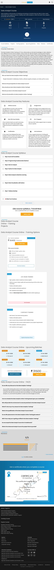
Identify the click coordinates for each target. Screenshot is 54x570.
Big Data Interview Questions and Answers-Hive (12, 553)
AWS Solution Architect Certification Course (11, 526)
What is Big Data (31, 540)
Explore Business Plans (27, 337)
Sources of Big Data (31, 544)
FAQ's (38, 43)
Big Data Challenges (32, 546)
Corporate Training (6, 544)
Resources (4, 540)
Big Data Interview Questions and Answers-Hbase (13, 555)
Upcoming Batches (31, 43)
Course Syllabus (5, 43)
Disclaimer (47, 564)
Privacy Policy (15, 564)
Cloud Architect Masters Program (8, 512)
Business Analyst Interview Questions (10, 551)
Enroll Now (27, 214)
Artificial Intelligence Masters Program (9, 513)
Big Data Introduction (32, 539)
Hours (10, 28)
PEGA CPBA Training (5, 532)
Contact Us (40, 564)
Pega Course (4, 530)
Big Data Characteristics (33, 542)
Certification (50, 43)
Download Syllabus (21, 265)
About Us (4, 539)
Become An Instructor (6, 542)
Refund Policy (23, 564)
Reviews (43, 43)
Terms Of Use (7, 564)
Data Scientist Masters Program (8, 510)
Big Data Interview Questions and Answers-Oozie (13, 560)
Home (1, 7)
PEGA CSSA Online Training (7, 533)
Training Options (20, 43)
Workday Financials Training (7, 524)
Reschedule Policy (32, 564)
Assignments (27, 28)
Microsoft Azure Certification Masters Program (11, 515)
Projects (44, 28)
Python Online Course (6, 527)
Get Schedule (27, 302)
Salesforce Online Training (7, 529)
